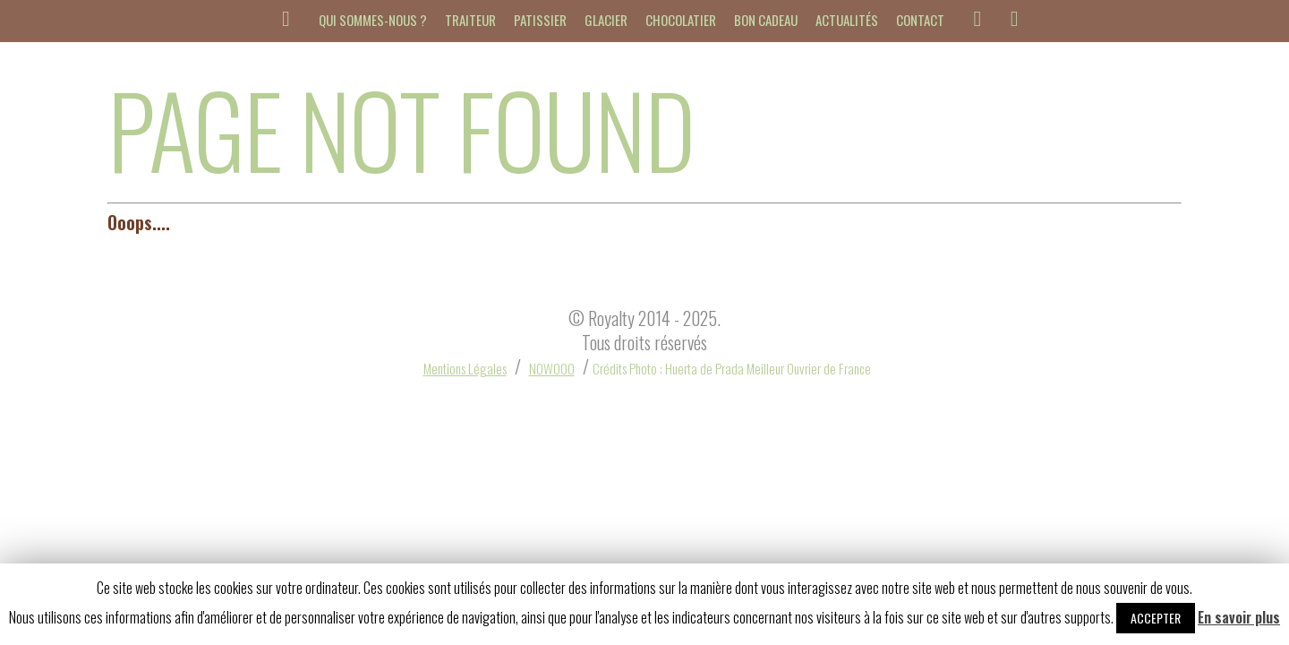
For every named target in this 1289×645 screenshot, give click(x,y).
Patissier (540, 20)
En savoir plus (1239, 617)
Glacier (606, 20)
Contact (920, 20)
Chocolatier (680, 20)
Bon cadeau (766, 20)
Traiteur (470, 20)
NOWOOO (552, 368)
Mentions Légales (465, 368)
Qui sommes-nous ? (373, 20)
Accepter (1156, 617)
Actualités (846, 20)
